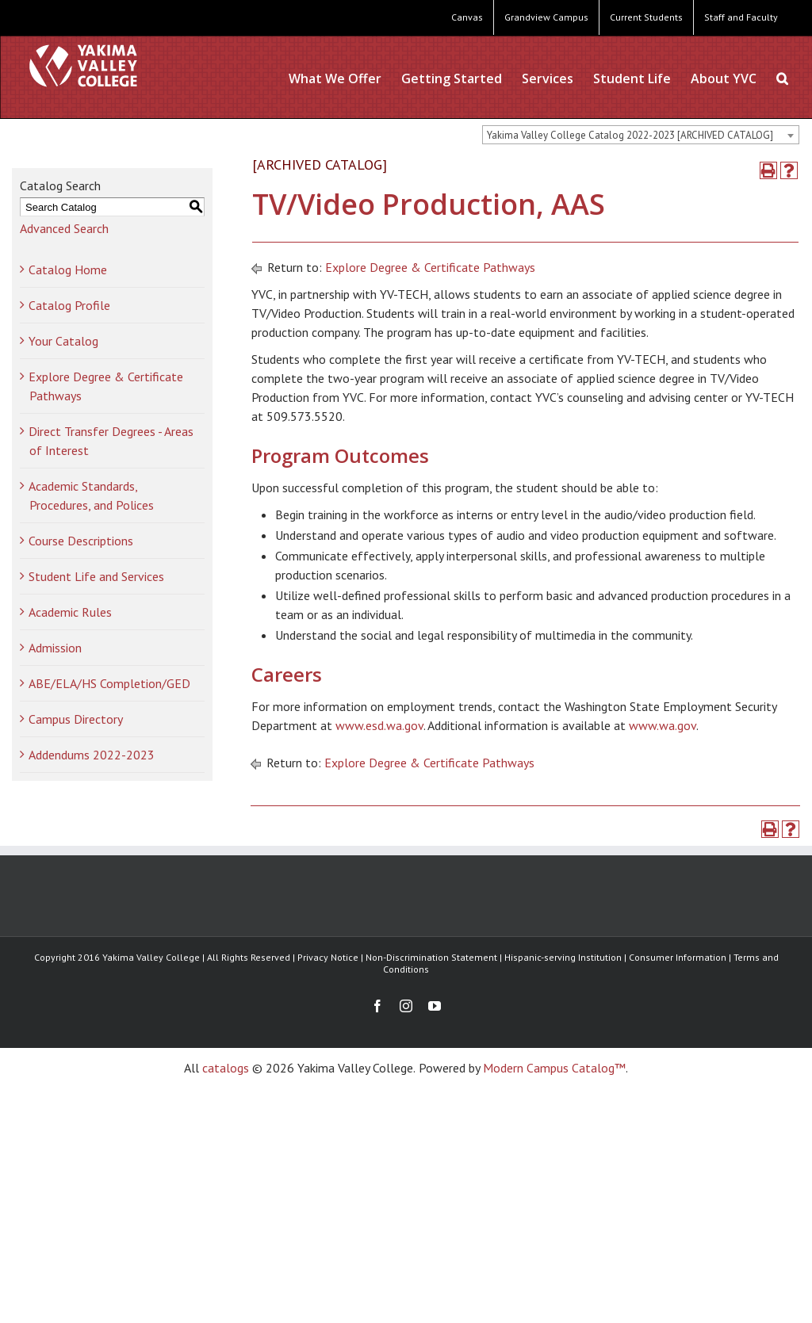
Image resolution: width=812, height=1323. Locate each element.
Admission (55, 648)
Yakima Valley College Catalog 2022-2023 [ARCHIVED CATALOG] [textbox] (630, 135)
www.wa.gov (662, 725)
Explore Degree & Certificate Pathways (430, 267)
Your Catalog (63, 341)
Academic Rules (70, 612)
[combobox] (640, 134)
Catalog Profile (69, 305)
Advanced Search (64, 228)
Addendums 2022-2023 (92, 755)
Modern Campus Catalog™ (554, 1068)
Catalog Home (68, 269)
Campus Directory (76, 719)
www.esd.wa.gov (379, 725)
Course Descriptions (81, 541)
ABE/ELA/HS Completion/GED (109, 683)
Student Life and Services (96, 576)
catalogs (225, 1068)
